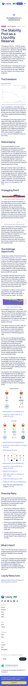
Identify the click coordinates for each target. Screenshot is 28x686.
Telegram (20, 580)
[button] (14, 4)
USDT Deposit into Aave (10, 450)
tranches (11, 486)
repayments (8, 182)
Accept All (14, 682)
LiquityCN (14, 582)
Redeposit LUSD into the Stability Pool (14, 482)
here (20, 234)
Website (3, 580)
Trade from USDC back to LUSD (12, 479)
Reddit (8, 582)
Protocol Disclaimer (5, 674)
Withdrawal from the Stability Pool (13, 411)
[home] (6, 3)
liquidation (4, 134)
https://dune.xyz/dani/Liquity (14, 307)
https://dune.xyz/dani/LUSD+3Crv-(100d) (14, 199)
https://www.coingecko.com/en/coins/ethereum (14, 104)
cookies (13, 677)
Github (3, 582)
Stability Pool (15, 309)
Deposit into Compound (10, 471)
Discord (14, 580)
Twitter (9, 580)
